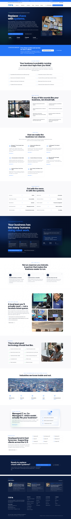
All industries (38, 505)
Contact (41, 5)
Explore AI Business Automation (29, 250)
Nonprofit (37, 500)
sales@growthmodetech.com (54, 2)
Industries (23, 5)
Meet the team (12, 322)
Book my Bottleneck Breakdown (15, 250)
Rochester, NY (48, 500)
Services (17, 5)
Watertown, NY (48, 505)
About (33, 5)
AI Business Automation (30, 501)
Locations (29, 5)
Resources (37, 5)
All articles (61, 480)
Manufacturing (38, 498)
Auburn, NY (47, 503)
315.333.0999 (61, 2)
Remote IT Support (30, 509)
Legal (37, 503)
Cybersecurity (29, 504)
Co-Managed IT (29, 506)
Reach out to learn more (47, 50)
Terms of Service (57, 505)
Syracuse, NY (48, 498)
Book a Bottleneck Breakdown (57, 5)
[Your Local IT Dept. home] (10, 5)
